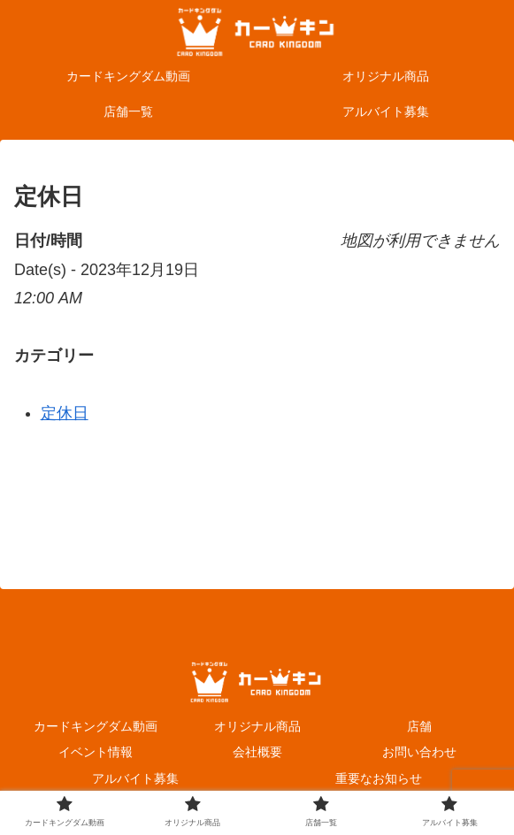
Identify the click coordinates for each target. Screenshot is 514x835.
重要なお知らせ (378, 778)
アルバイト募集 (135, 778)
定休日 (64, 413)
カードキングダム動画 (95, 726)
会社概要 (257, 752)
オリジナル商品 (257, 726)
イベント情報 (95, 752)
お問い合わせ (419, 752)
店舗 (419, 726)
